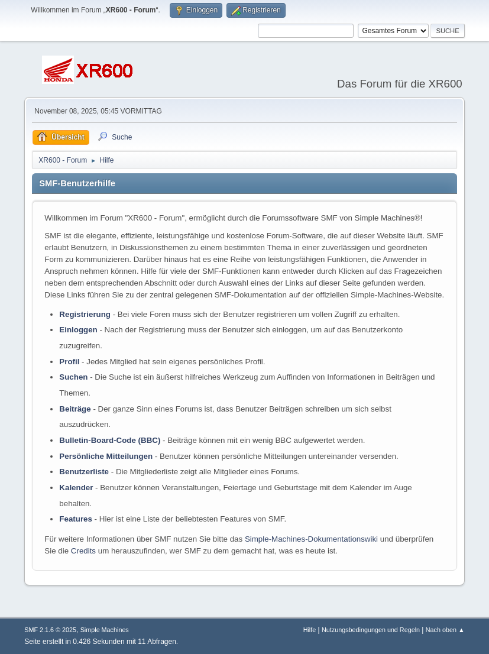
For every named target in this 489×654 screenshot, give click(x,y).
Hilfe (309, 629)
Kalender (76, 487)
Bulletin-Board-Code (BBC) (109, 440)
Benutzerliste (84, 471)
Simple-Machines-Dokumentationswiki (311, 539)
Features (75, 518)
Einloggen (78, 329)
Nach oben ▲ (445, 629)
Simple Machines (104, 629)
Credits (83, 550)
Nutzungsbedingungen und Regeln (371, 629)
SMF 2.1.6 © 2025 (50, 629)
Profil (69, 361)
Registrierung (85, 314)
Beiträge (74, 408)
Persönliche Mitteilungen (106, 456)
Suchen (73, 377)
